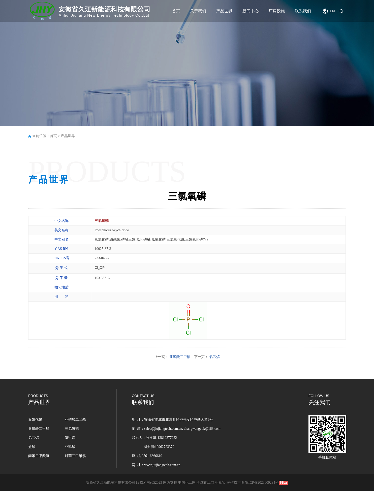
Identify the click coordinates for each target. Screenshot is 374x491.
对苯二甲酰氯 (75, 456)
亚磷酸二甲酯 (38, 429)
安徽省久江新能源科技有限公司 (110, 482)
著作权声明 (236, 482)
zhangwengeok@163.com (202, 429)
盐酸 (31, 447)
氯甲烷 (70, 438)
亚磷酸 (70, 447)
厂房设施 (277, 11)
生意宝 (220, 482)
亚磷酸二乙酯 (75, 419)
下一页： (207, 357)
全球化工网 (205, 482)
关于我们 (198, 11)
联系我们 (303, 11)
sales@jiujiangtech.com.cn (163, 429)
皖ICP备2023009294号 (262, 482)
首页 (176, 11)
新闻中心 (250, 11)
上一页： (173, 357)
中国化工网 (187, 482)
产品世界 (224, 11)
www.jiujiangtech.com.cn (162, 465)
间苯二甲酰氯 (38, 456)
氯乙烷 (33, 438)
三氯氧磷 (72, 429)
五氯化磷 (35, 419)
